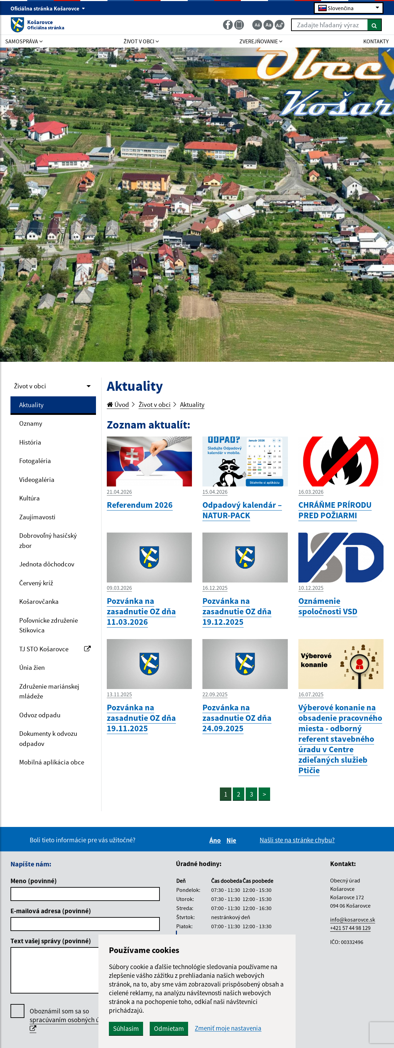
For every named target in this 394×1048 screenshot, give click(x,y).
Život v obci (30, 386)
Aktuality (31, 405)
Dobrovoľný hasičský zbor (48, 540)
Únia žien (32, 667)
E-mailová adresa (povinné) (50, 911)
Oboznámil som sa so (72, 1020)
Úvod (118, 404)
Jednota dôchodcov (46, 564)
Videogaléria (36, 479)
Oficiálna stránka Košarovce (47, 8)
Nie (232, 840)
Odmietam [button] (169, 1028)
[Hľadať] (374, 25)
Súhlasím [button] (126, 1028)
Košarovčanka (39, 601)
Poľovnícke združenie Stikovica (48, 625)
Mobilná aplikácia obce (51, 762)
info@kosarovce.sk (352, 919)
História (30, 442)
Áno (216, 840)
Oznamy (30, 423)
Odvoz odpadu (39, 715)
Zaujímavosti (37, 517)
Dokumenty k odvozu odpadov (48, 738)
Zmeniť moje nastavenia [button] (228, 1028)
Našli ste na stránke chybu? (297, 840)
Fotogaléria (35, 460)
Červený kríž (36, 583)
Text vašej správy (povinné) (50, 941)
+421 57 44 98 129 (350, 927)
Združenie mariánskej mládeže (49, 691)
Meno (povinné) (33, 881)
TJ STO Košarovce (55, 649)
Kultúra (29, 498)
